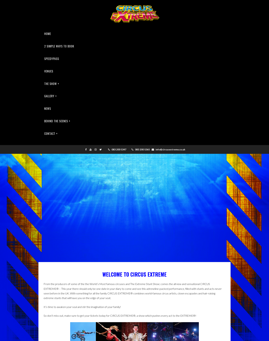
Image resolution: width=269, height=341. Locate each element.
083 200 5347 (117, 149)
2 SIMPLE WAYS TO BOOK (59, 46)
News (47, 109)
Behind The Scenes (56, 121)
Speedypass (51, 59)
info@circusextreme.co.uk (168, 149)
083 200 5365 (141, 149)
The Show (50, 84)
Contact (49, 134)
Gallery (49, 96)
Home (47, 34)
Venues (48, 71)
